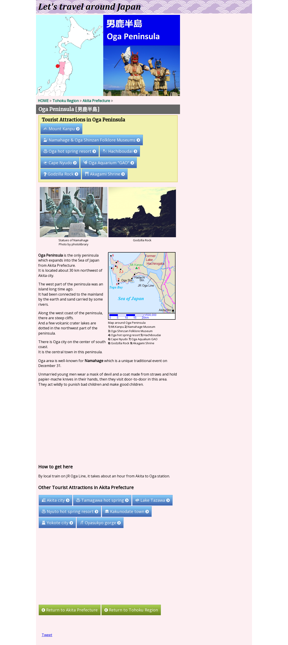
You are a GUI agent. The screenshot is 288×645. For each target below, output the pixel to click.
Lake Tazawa (152, 500)
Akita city (55, 500)
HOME (43, 100)
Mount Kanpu (61, 128)
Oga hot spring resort (69, 151)
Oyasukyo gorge (100, 522)
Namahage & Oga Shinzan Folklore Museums (91, 140)
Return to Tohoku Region (131, 610)
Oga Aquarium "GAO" (108, 162)
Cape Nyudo (59, 162)
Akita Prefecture (96, 100)
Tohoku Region (65, 100)
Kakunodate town (127, 511)
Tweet (47, 634)
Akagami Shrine (105, 174)
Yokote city (57, 522)
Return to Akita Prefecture (70, 610)
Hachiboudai (120, 151)
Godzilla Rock (60, 174)
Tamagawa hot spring (102, 500)
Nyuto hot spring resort (70, 511)
